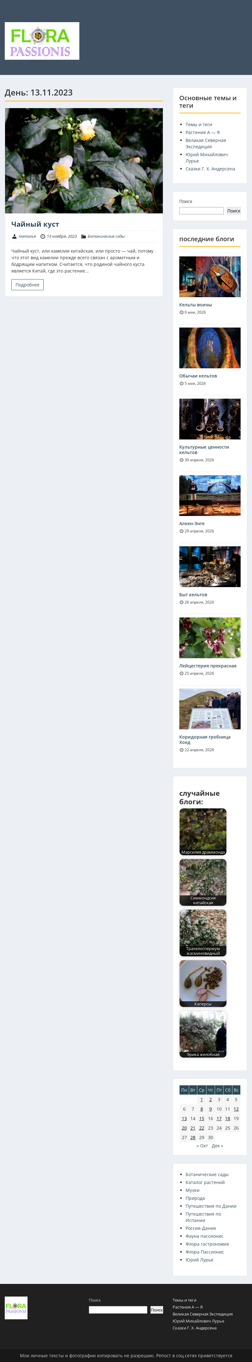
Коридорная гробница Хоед (204, 739)
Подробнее (27, 285)
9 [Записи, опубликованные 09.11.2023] (210, 1109)
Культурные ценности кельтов (204, 449)
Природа (195, 1198)
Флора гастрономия (207, 1244)
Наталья (27, 236)
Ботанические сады (106, 236)
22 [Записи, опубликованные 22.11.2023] (201, 1128)
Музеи (193, 1190)
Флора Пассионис (205, 1252)
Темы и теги (199, 124)
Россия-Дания (201, 1228)
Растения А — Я (203, 132)
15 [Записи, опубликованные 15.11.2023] (201, 1118)
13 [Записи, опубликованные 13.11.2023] (184, 1118)
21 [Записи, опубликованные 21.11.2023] (192, 1128)
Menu (11, 17)
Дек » (217, 1146)
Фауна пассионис (205, 1236)
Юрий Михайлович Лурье (198, 1321)
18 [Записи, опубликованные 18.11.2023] (227, 1118)
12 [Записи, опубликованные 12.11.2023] (236, 1109)
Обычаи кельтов (198, 376)
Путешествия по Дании (211, 1206)
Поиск (185, 201)
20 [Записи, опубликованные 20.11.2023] (184, 1128)
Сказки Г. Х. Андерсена (210, 169)
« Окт (202, 1146)
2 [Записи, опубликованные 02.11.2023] (210, 1099)
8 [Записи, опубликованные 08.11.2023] (201, 1109)
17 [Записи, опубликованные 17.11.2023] (219, 1118)
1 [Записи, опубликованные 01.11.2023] (201, 1099)
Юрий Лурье (199, 1260)
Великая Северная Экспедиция (206, 143)
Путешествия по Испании (203, 1217)
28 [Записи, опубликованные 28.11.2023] (192, 1137)
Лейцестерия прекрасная (208, 666)
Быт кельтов (193, 595)
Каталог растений (205, 1182)
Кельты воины (195, 305)
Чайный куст (35, 224)
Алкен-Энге (192, 523)
